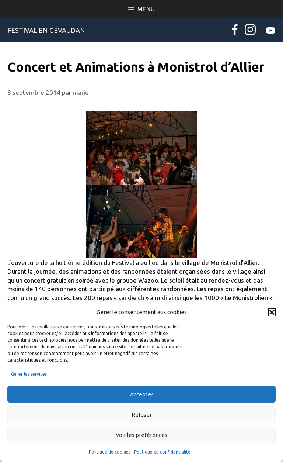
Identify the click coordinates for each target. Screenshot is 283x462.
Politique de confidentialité (162, 451)
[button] (272, 312)
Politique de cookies (109, 451)
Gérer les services (29, 374)
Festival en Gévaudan (46, 30)
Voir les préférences (141, 435)
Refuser (142, 414)
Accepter (141, 394)
